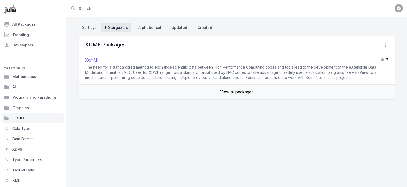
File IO (14, 118)
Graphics (16, 107)
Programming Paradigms (30, 97)
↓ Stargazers (116, 27)
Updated (179, 27)
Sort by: (90, 27)
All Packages (20, 24)
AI (10, 87)
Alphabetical (149, 27)
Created (205, 27)
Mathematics (20, 76)
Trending (16, 34)
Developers (18, 45)
